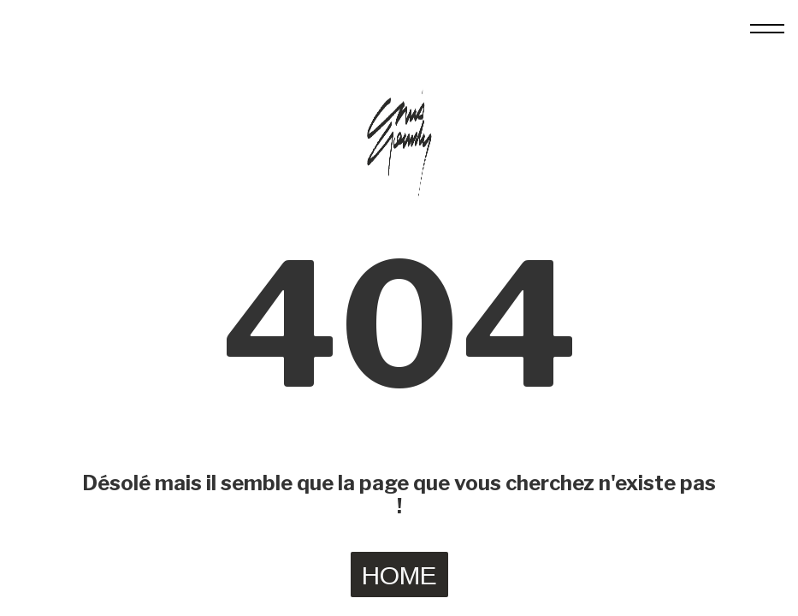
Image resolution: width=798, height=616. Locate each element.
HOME (399, 575)
